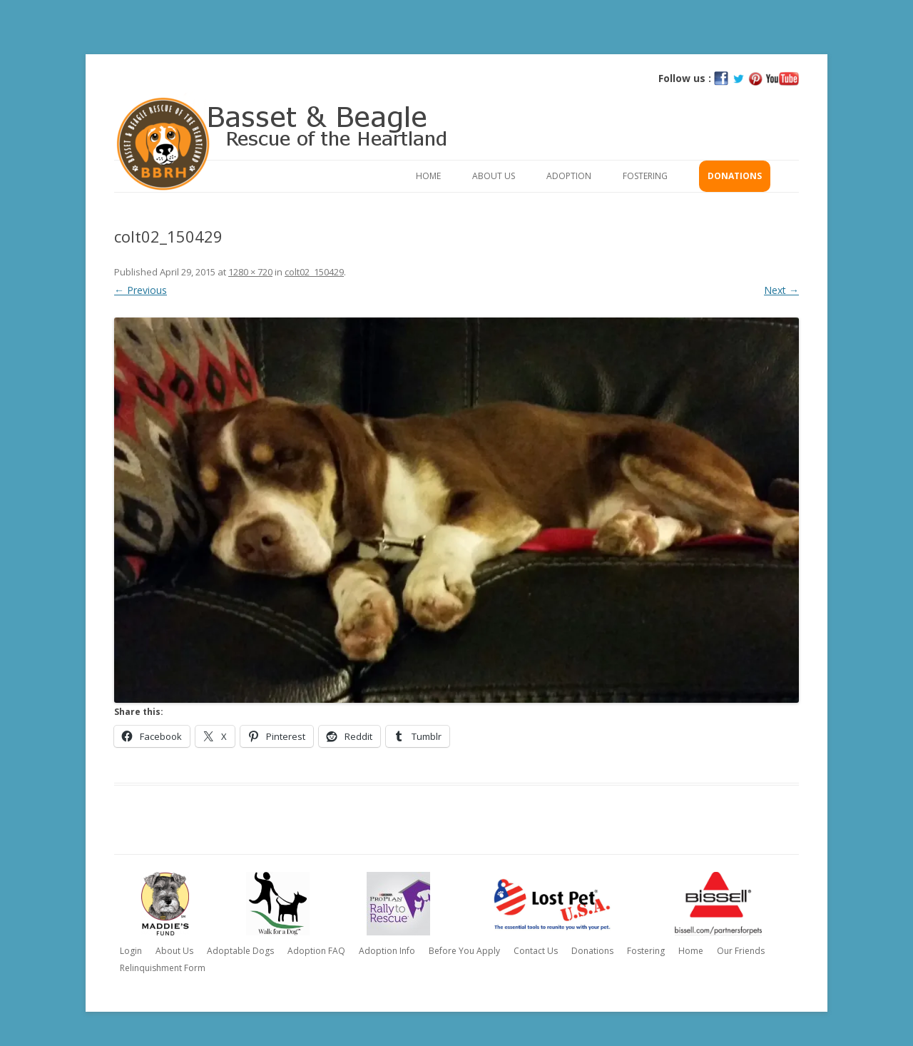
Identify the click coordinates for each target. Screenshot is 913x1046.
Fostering (645, 176)
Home (428, 176)
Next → (781, 290)
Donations (735, 176)
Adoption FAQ (316, 951)
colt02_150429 (314, 271)
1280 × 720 (250, 271)
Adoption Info (387, 951)
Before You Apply (464, 951)
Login (131, 951)
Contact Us (536, 951)
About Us (493, 176)
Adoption (568, 176)
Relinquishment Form (162, 968)
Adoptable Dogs (240, 951)
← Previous (140, 290)
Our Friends (741, 951)
